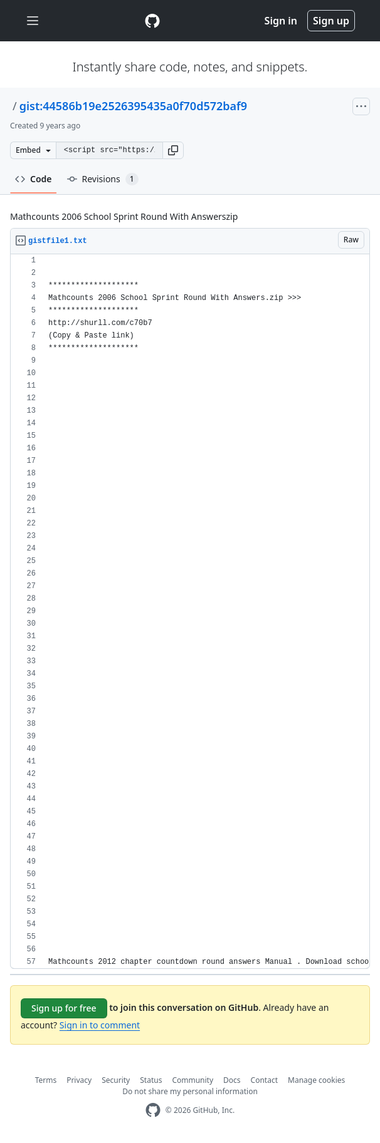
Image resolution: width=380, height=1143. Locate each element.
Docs (232, 1080)
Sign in (281, 21)
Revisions (103, 179)
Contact (264, 1080)
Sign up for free (64, 1008)
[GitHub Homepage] (153, 1110)
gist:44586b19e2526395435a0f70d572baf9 (133, 105)
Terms (46, 1080)
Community (192, 1080)
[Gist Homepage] (152, 20)
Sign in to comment (100, 1025)
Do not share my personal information (190, 1091)
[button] (173, 150)
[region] (190, 611)
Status (151, 1080)
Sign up (331, 21)
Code (33, 179)
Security (116, 1080)
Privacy (79, 1080)
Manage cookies (316, 1080)
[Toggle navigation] (32, 21)
